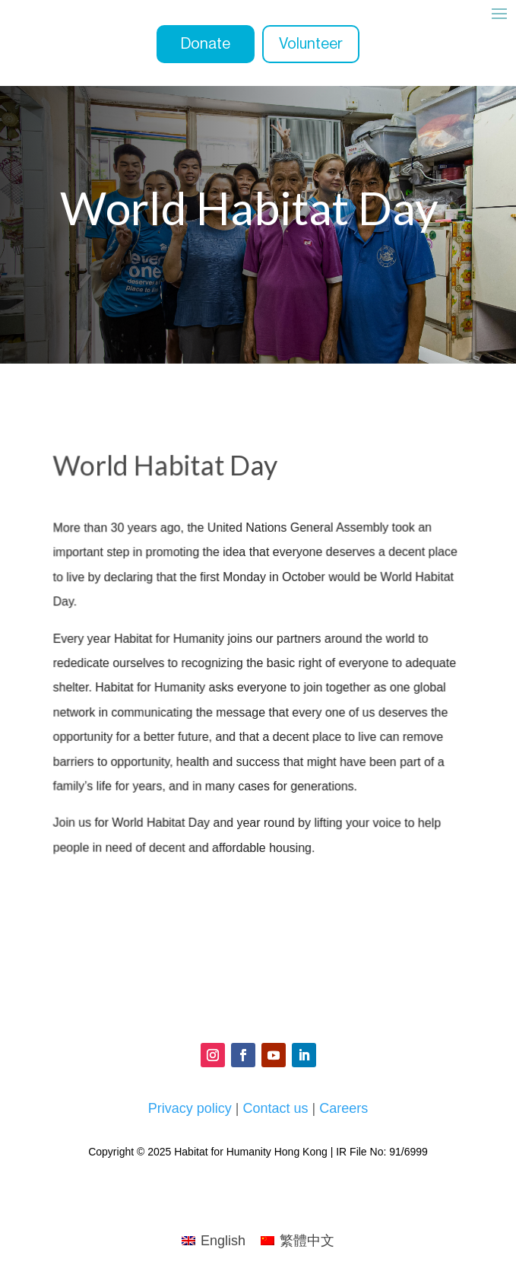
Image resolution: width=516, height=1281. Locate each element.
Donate (205, 44)
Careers (343, 1108)
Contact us (275, 1108)
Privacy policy (190, 1108)
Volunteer (311, 44)
